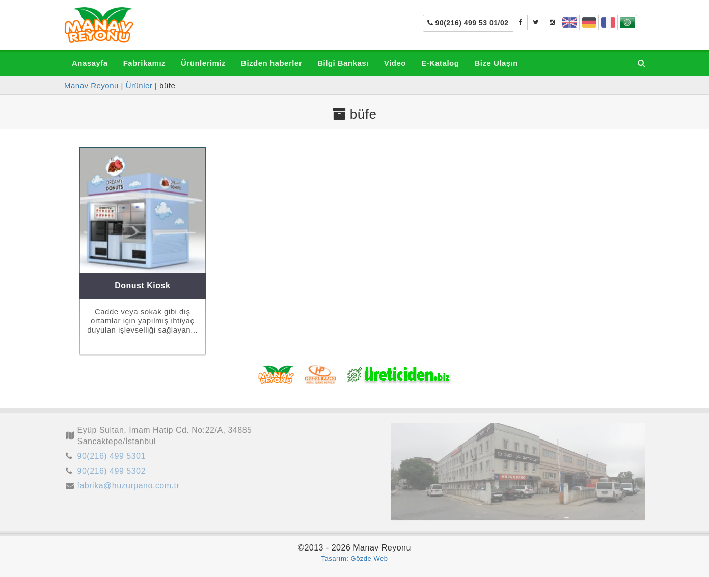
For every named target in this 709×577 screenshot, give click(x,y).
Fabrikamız (144, 63)
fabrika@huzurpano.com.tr (128, 487)
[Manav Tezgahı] (535, 22)
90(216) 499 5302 (111, 473)
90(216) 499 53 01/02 (468, 23)
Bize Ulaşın (496, 63)
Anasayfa (90, 63)
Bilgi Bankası (343, 63)
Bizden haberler (271, 63)
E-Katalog (440, 63)
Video (395, 63)
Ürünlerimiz (203, 63)
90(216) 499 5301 (111, 458)
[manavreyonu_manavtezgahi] (552, 22)
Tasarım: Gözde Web (354, 558)
